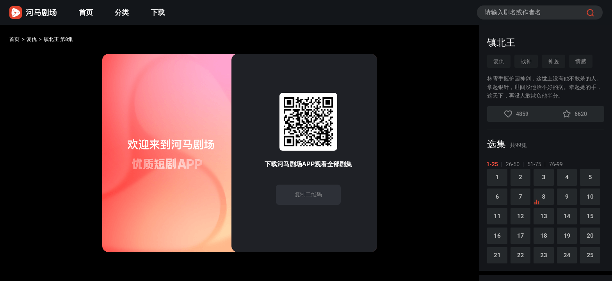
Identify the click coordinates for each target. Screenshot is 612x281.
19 (570, 241)
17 (521, 241)
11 (497, 221)
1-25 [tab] (493, 164)
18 (546, 241)
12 (521, 221)
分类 (122, 12)
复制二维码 (308, 194)
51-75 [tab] (535, 164)
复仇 (36, 40)
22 (521, 261)
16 (497, 241)
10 (594, 201)
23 (546, 261)
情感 (580, 61)
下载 (158, 12)
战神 (526, 61)
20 (594, 241)
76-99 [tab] (556, 164)
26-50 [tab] (513, 164)
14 (570, 221)
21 (497, 261)
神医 (553, 61)
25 (594, 261)
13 (546, 221)
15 (594, 221)
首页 (86, 12)
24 (570, 261)
